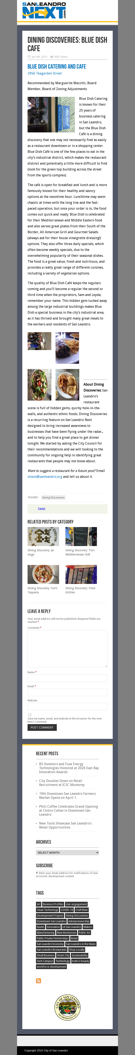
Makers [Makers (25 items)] (87, 926)
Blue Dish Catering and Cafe (57, 67)
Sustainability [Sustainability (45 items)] (79, 955)
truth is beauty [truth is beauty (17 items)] (80, 961)
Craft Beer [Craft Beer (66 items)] (81, 909)
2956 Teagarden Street (45, 73)
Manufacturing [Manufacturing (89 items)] (45, 932)
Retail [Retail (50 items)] (74, 938)
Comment (34, 627)
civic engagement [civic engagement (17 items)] (76, 904)
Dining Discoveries (53, 497)
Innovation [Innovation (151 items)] (53, 926)
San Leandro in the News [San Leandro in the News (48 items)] (81, 944)
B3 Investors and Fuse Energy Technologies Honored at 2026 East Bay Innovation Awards (69, 768)
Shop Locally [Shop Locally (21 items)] (76, 949)
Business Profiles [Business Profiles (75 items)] (53, 904)
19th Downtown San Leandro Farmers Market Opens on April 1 (67, 796)
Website (32, 700)
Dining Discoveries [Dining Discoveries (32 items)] (77, 915)
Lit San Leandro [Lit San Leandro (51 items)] (71, 926)
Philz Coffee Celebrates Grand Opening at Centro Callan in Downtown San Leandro (68, 811)
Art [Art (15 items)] (38, 904)
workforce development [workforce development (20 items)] (51, 966)
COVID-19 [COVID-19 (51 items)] (67, 909)
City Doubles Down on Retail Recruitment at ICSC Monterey (62, 783)
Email (32, 686)
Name (32, 672)
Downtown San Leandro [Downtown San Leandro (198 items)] (51, 921)
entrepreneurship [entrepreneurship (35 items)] (78, 921)
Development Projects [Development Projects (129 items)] (50, 915)
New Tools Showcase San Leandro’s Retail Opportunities (65, 825)
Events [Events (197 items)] (40, 926)
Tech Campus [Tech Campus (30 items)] (45, 961)
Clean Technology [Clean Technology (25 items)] (47, 909)
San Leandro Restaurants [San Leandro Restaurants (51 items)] (52, 949)
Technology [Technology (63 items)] (63, 961)
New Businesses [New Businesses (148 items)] (66, 932)
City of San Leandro (56, 1050)
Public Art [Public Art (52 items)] (84, 932)
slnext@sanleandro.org (45, 477)
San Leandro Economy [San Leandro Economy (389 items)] (50, 944)
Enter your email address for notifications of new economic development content (67, 874)
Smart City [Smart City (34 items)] (63, 955)
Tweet (41, 508)
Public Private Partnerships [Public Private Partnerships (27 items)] (53, 938)
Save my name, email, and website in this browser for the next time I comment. (65, 720)
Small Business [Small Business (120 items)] (45, 955)
